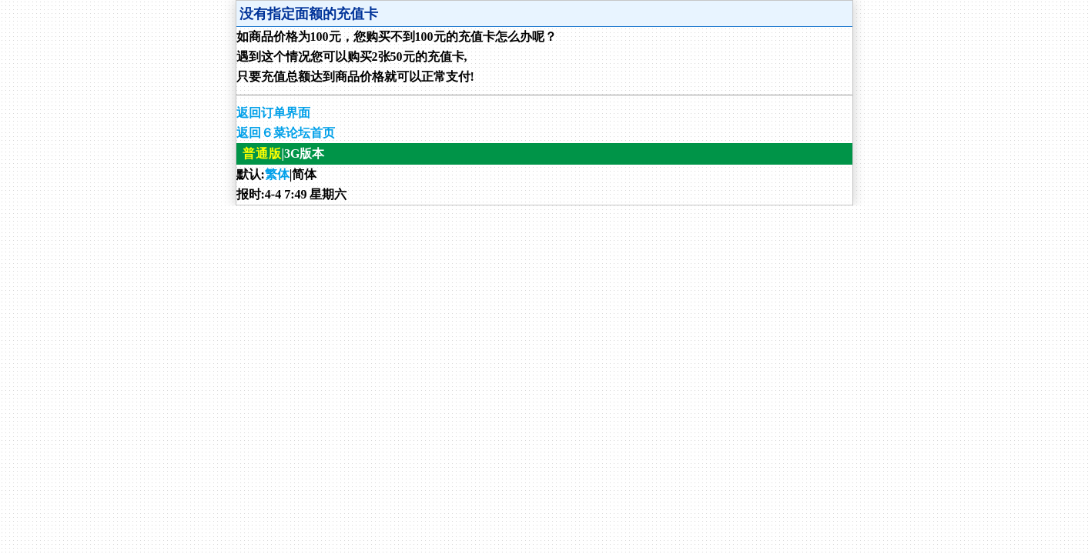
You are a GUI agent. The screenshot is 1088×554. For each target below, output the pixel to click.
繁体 (277, 174)
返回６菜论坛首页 (285, 132)
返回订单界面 (273, 112)
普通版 (262, 153)
